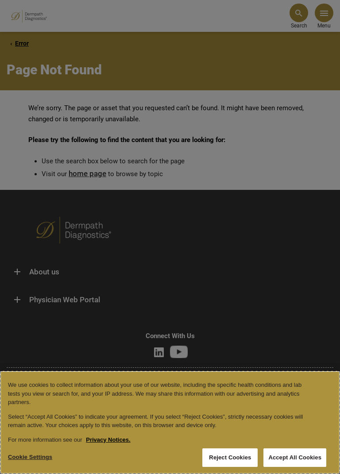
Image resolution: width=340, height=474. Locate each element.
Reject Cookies (230, 457)
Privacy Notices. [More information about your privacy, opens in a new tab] (108, 439)
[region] (170, 422)
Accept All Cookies (294, 457)
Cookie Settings (30, 457)
